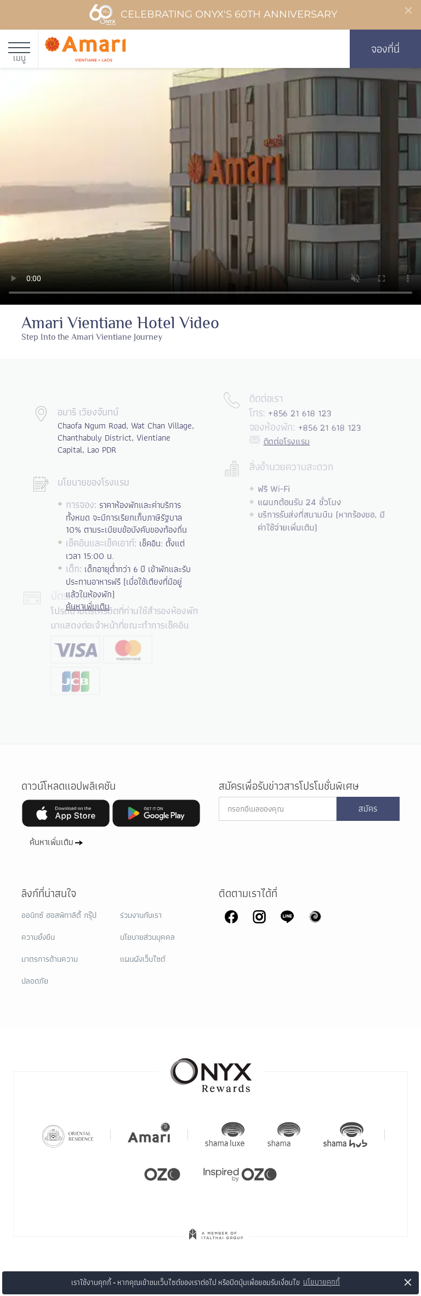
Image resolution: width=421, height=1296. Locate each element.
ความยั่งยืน (38, 937)
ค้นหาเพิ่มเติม (51, 842)
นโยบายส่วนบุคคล (147, 937)
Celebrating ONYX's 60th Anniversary (213, 14)
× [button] (408, 1282)
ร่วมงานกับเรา (141, 915)
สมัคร (368, 809)
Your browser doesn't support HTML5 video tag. (210, 186)
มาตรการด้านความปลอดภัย (49, 969)
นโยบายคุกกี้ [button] (321, 1282)
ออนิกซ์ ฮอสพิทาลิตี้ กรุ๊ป (58, 915)
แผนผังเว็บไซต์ (143, 959)
